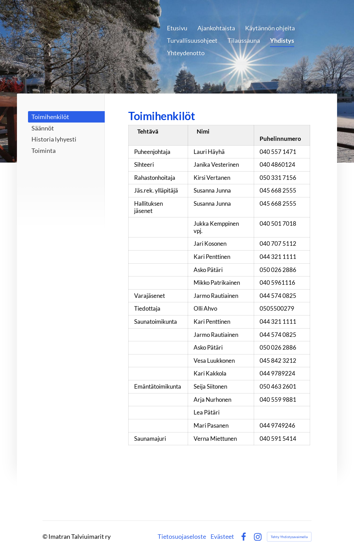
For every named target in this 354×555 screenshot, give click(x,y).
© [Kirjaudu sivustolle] (45, 536)
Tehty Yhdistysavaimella (289, 537)
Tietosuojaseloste (182, 537)
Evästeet (222, 537)
